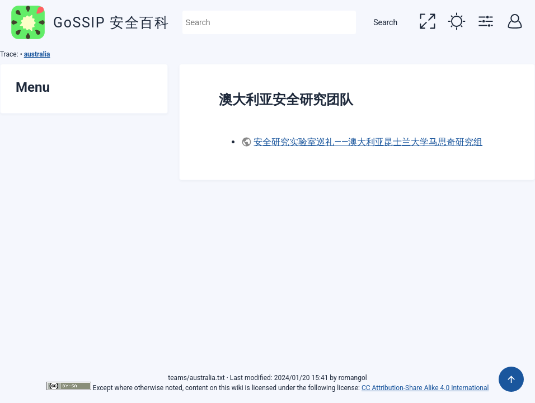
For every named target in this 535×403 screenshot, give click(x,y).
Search (385, 22)
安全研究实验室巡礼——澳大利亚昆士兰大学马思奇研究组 (368, 142)
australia (37, 54)
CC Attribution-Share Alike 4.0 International (425, 388)
